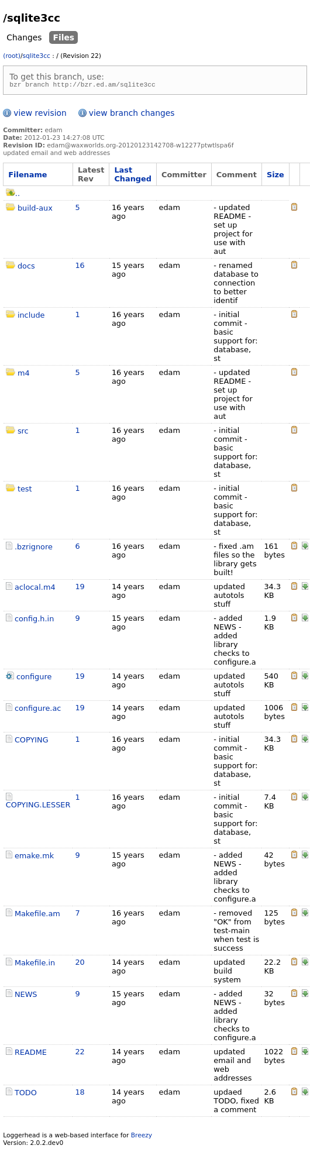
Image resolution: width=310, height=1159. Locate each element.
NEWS (26, 996)
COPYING (32, 741)
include (31, 316)
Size (275, 176)
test (25, 490)
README (31, 1054)
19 (79, 588)
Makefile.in (35, 964)
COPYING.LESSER (38, 806)
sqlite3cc (36, 56)
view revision (39, 114)
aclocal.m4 (35, 588)
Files (63, 37)
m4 (24, 374)
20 (79, 963)
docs (26, 267)
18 (79, 1093)
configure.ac (38, 710)
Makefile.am (37, 915)
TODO (26, 1094)
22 (79, 1053)
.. (13, 195)
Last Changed (132, 176)
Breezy (141, 1137)
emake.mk (34, 857)
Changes (24, 37)
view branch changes (132, 114)
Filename (27, 176)
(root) (11, 56)
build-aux (35, 209)
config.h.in (34, 620)
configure (33, 678)
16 (79, 267)
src (23, 432)
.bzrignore (34, 548)
